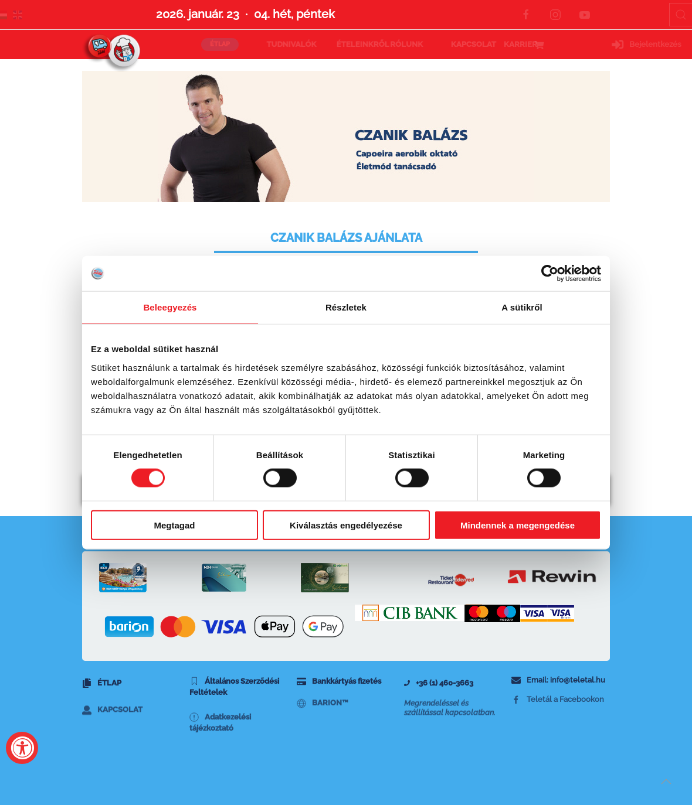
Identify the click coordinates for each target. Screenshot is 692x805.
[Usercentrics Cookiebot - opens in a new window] (549, 273)
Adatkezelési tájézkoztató (220, 742)
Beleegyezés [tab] (169, 307)
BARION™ (322, 715)
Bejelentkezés (573, 44)
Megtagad (174, 525)
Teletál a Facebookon (557, 710)
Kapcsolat (112, 725)
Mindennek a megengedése (517, 525)
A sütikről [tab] (521, 307)
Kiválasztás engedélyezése (346, 525)
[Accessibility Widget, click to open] (22, 748)
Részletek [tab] (346, 307)
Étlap (101, 687)
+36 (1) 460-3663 (438, 686)
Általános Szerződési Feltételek (234, 692)
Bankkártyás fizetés (339, 685)
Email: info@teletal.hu (558, 683)
